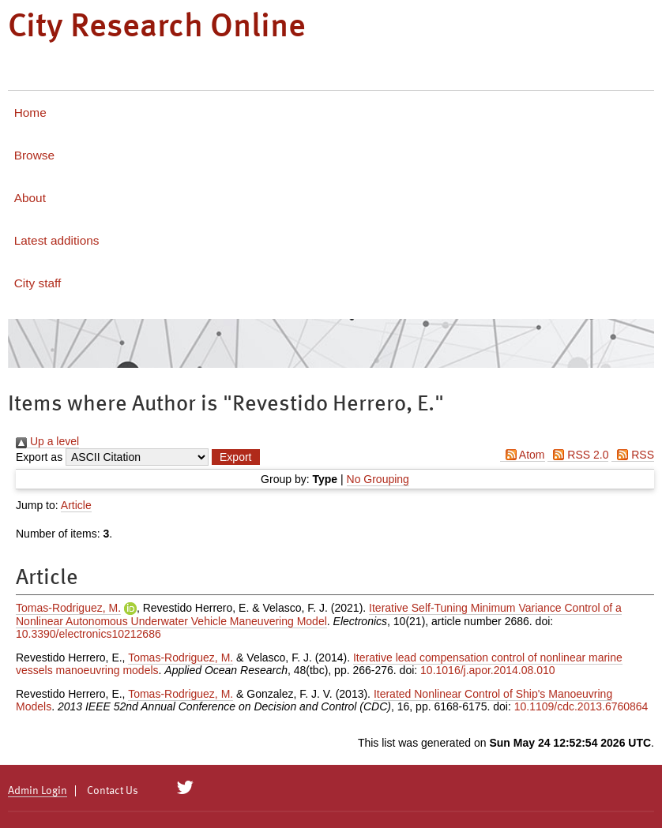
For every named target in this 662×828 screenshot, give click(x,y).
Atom (522, 454)
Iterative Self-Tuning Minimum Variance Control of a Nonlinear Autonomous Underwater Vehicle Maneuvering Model (319, 614)
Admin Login (37, 790)
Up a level (47, 441)
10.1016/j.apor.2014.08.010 (487, 670)
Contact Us (112, 790)
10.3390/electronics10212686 (88, 634)
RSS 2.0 (577, 454)
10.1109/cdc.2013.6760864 (581, 706)
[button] (235, 457)
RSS (632, 454)
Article (76, 505)
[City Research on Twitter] (185, 788)
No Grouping (378, 479)
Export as (39, 457)
